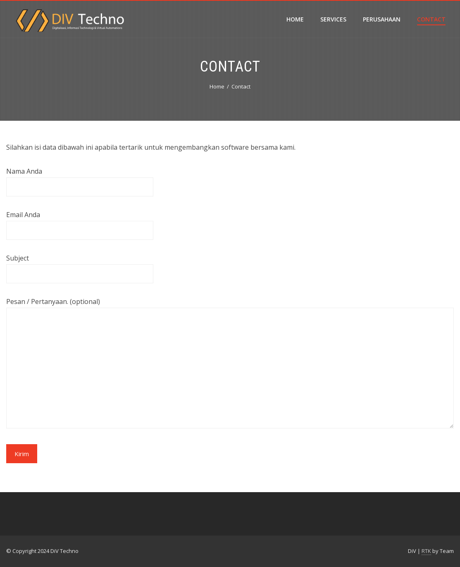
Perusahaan (381, 19)
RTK (426, 551)
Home (295, 19)
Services (333, 19)
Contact (431, 19)
